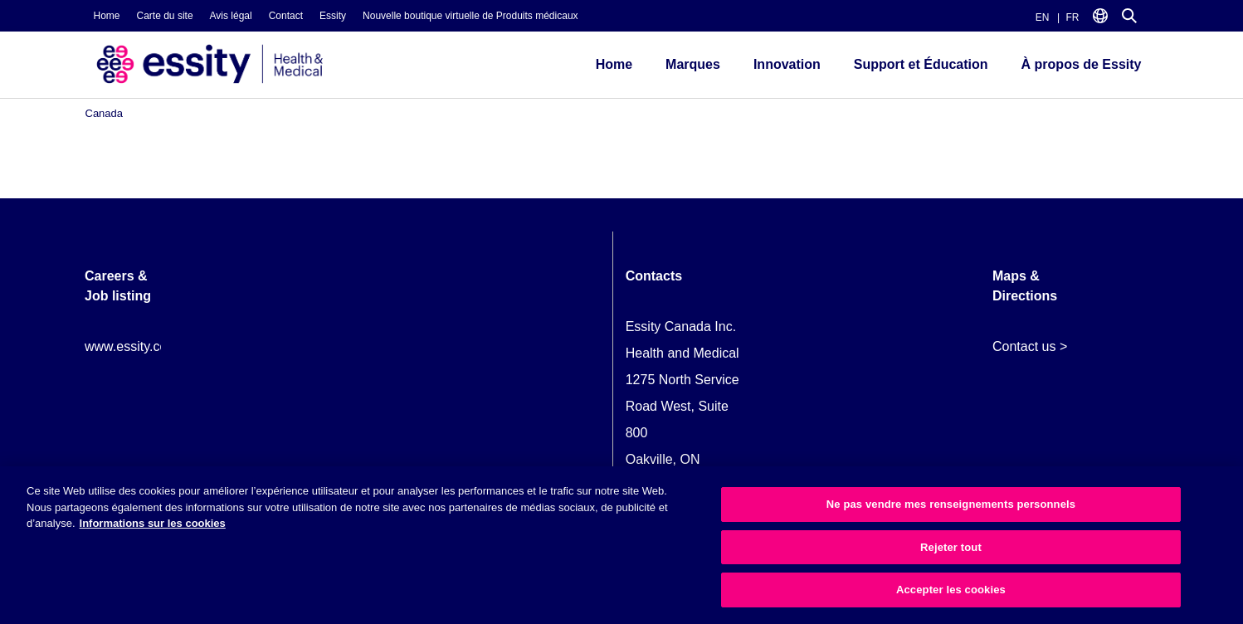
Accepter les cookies (951, 589)
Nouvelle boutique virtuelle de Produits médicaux (470, 16)
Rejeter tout (951, 547)
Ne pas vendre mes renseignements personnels (950, 504)
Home (107, 16)
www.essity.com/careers (155, 346)
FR (1073, 17)
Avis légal (231, 16)
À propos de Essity (1081, 64)
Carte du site (165, 16)
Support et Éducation (921, 64)
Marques (692, 64)
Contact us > (1029, 346)
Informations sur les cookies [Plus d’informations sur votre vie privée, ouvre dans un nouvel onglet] (153, 523)
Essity (332, 16)
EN (1043, 17)
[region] (621, 545)
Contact (286, 16)
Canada (104, 113)
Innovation (787, 64)
